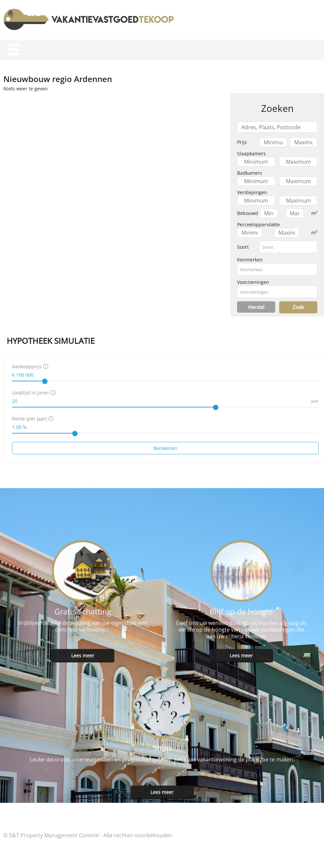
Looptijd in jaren (33, 392)
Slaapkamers (251, 153)
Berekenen (165, 448)
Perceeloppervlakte (258, 224)
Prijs (242, 142)
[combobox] (288, 247)
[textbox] (288, 246)
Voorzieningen (253, 282)
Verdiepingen (252, 192)
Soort (243, 247)
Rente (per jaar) (32, 418)
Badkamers (249, 173)
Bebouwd (247, 213)
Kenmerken (250, 259)
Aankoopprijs (29, 366)
